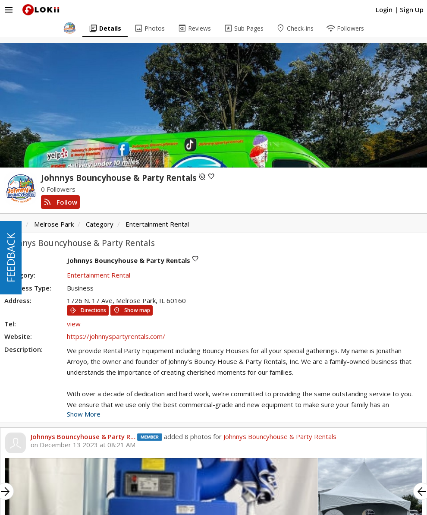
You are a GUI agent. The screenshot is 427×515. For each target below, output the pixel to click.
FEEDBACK (10, 257)
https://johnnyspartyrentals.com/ (116, 336)
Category (99, 224)
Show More (83, 414)
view (74, 323)
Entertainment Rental (157, 224)
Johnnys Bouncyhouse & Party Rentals (279, 436)
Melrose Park (54, 224)
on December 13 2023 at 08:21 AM (83, 445)
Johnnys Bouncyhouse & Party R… (83, 436)
